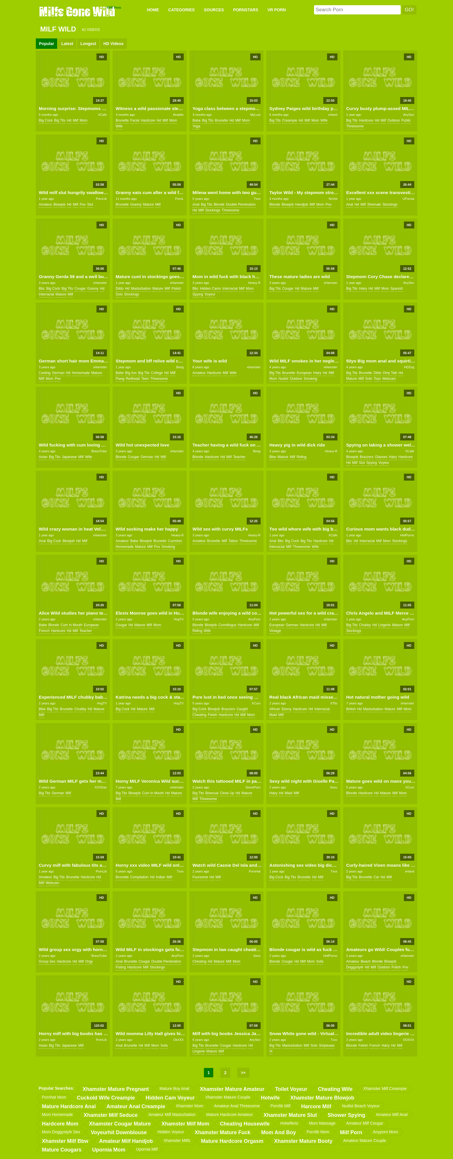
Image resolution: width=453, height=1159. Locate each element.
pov (83, 204)
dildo (119, 289)
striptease (327, 1045)
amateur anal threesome (237, 1106)
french (44, 631)
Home (153, 10)
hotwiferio (289, 1123)
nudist (283, 379)
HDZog (409, 367)
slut (90, 204)
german (58, 373)
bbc (42, 289)
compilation (139, 877)
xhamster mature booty (303, 1141)
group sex (47, 961)
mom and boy (278, 1132)
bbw (272, 457)
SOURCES (214, 10)
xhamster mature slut (290, 1115)
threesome (355, 126)
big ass (131, 373)
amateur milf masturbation (171, 1114)
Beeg (180, 367)
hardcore (148, 120)
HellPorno (407, 535)
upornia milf (147, 1149)
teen (145, 379)
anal (195, 204)
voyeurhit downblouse (119, 1132)
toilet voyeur (291, 1089)
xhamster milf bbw (65, 1141)
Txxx (257, 198)
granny (136, 204)
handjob (301, 204)
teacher (239, 457)
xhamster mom (189, 1106)
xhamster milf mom (185, 1124)
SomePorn (253, 787)
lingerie (384, 625)
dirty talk (390, 373)
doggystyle (354, 967)
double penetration (241, 204)
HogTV (178, 619)
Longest (88, 43)
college (157, 373)
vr (271, 1051)
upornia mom (108, 1150)
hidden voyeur (170, 1132)
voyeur (210, 294)
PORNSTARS (245, 10)
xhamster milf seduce (110, 1115)
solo (119, 294)
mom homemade (57, 1114)
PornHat (254, 871)
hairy (363, 289)
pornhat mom (54, 1097)
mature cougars (61, 1150)
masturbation (141, 289)
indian (160, 877)
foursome (200, 877)
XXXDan (100, 787)
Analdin (178, 114)
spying (197, 294)
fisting (121, 967)
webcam (389, 379)
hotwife (270, 1098)
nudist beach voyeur (361, 1106)
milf (75, 120)
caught (242, 709)
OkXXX (178, 1039)
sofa (320, 961)
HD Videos (113, 43)
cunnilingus (227, 625)
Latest (67, 43)
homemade (81, 373)
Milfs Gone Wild (77, 11)
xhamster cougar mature (120, 1124)
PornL (179, 198)
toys (377, 379)
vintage (275, 631)
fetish (212, 715)
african (274, 709)
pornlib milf (280, 1106)
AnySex (408, 114)
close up (227, 793)
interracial (46, 294)
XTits (333, 703)
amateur (45, 204)
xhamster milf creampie (384, 1088)
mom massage (322, 1123)
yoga (196, 126)
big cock (46, 120)
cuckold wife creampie (106, 1098)
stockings (212, 210)
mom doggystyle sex (61, 1132)
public (406, 120)
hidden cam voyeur (170, 1098)
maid (273, 715)
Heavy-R (254, 282)
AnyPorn (254, 619)
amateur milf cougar (364, 1123)
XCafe (102, 114)
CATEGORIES (181, 10)
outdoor (393, 120)
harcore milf (316, 1106)
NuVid (333, 198)
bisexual (211, 793)
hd (69, 120)
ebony (287, 709)
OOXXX (408, 1039)
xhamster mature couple (227, 1097)
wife (119, 126)
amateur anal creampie (135, 1106)
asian (43, 457)
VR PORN (277, 10)
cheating (199, 715)
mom (84, 120)
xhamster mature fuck (222, 1132)
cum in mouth (71, 625)
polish (176, 289)
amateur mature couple (364, 1140)
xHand (332, 114)
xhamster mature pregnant (116, 1089)
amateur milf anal (392, 1114)
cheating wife (335, 1089)
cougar (80, 289)
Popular (46, 43)
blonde (219, 204)
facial (135, 120)
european (304, 373)
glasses (381, 457)
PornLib (101, 198)
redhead (133, 379)
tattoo (233, 541)
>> (243, 1072)
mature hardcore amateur (229, 1114)
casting (45, 373)
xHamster (100, 282)
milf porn (351, 1132)
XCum (256, 703)
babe (196, 120)
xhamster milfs (177, 1140)
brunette (122, 120)
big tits (59, 120)
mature (148, 204)
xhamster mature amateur (232, 1089)
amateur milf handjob (126, 1141)
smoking (310, 379)
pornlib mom (318, 1132)
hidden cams (210, 289)
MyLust (255, 114)
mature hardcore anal (69, 1106)
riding (302, 457)
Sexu (333, 787)
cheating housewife (245, 1124)
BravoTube (99, 451)
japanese (69, 457)
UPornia (408, 198)
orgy (89, 961)
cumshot (175, 541)
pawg (120, 379)
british (351, 709)
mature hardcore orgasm (232, 1141)
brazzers (366, 457)
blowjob (59, 204)
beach (366, 961)
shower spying (346, 1115)
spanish (396, 289)
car (376, 877)
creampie (289, 120)
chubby (365, 625)
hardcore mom (60, 1124)
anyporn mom (385, 1132)
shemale (374, 204)
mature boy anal (174, 1088)
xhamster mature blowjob (322, 1098)
